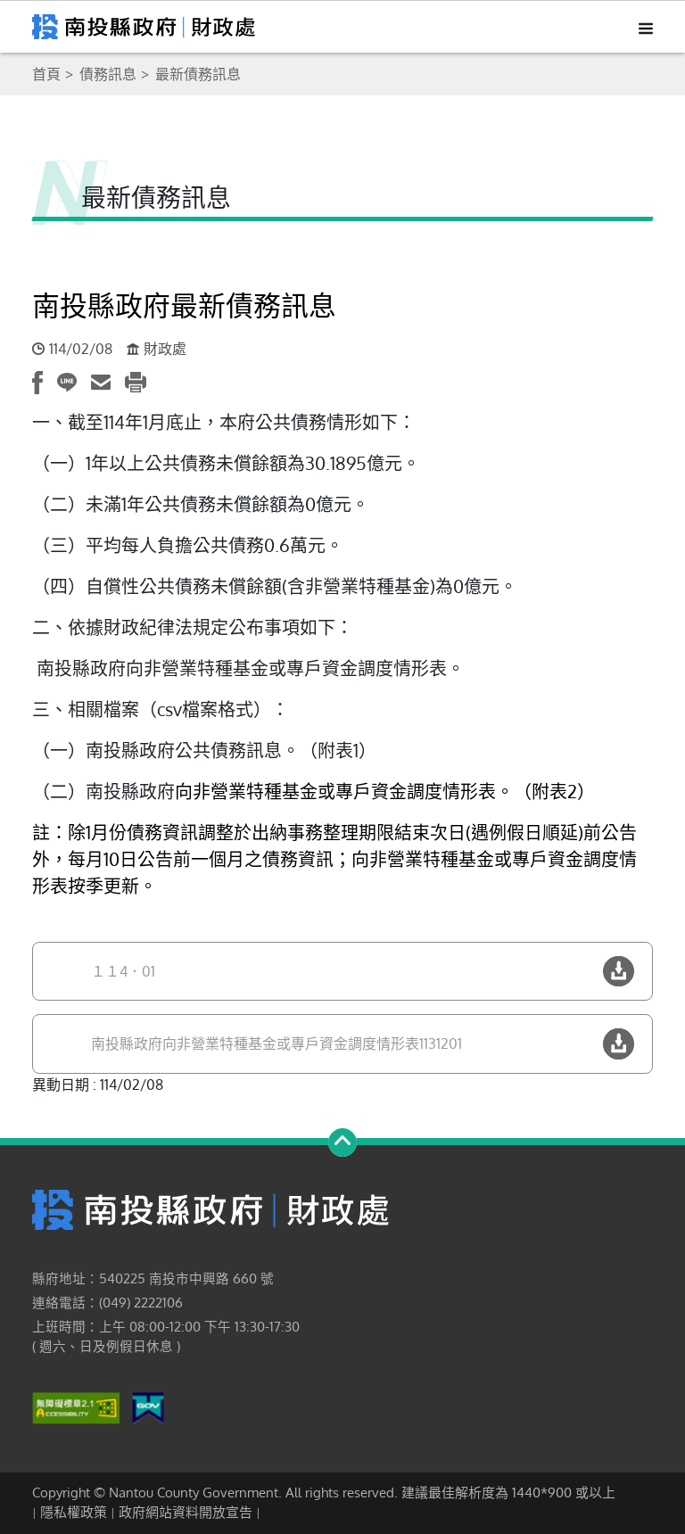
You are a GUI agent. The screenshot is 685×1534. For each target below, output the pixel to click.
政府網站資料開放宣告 (185, 1512)
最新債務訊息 (198, 74)
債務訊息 (107, 74)
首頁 (46, 74)
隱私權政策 (73, 1512)
